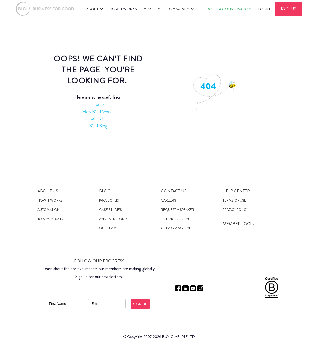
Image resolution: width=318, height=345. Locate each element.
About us (48, 191)
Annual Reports (113, 218)
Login (264, 9)
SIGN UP (140, 304)
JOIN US (288, 9)
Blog (104, 191)
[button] (93, 8)
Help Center (236, 191)
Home (98, 104)
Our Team (107, 227)
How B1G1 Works (98, 111)
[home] (45, 9)
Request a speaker (177, 209)
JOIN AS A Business (54, 218)
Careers (168, 200)
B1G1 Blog (98, 125)
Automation (49, 209)
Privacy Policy (235, 209)
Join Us (98, 118)
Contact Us (174, 191)
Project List (110, 200)
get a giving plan (176, 227)
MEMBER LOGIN (239, 224)
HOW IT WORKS (123, 9)
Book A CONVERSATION (229, 9)
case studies (110, 209)
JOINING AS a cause (177, 218)
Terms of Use (234, 200)
